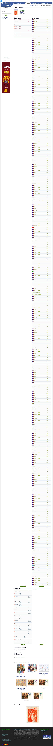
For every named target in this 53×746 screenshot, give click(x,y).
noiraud (35, 105)
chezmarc (35, 229)
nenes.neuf (35, 57)
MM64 (34, 410)
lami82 (34, 258)
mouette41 (35, 313)
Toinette (35, 267)
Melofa (16, 30)
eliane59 (35, 288)
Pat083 (35, 130)
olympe (35, 92)
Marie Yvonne (35, 235)
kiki (34, 523)
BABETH (35, 431)
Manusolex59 (35, 418)
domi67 (35, 399)
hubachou (35, 237)
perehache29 (35, 298)
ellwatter (35, 452)
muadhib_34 (35, 277)
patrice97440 (35, 492)
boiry (34, 382)
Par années (36, 5)
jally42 (34, 42)
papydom (35, 326)
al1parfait (35, 181)
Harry (34, 145)
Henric (34, 401)
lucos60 (35, 435)
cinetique (35, 370)
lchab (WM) (35, 21)
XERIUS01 (35, 225)
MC (34, 109)
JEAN (34, 141)
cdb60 (34, 290)
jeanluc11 (35, 250)
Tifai (34, 78)
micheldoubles (36, 191)
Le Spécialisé (34, 3)
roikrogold (35, 254)
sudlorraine (35, 210)
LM (34, 286)
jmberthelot (35, 166)
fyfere (34, 315)
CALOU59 (35, 334)
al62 (34, 519)
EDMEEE (35, 252)
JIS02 (34, 99)
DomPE (35, 460)
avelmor (35, 63)
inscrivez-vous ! (4, 18)
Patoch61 (35, 473)
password (3, 11)
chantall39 (35, 494)
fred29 (34, 300)
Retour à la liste (16, 9)
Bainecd (35, 357)
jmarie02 (35, 433)
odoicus (35, 223)
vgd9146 (35, 164)
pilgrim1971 (35, 424)
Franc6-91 (35, 521)
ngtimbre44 (35, 246)
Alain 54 (35, 216)
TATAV (34, 189)
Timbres (28, 3)
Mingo (16, 26)
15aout (35, 279)
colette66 (35, 338)
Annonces (43, 3)
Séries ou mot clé (48, 5)
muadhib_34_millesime (35, 294)
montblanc (35, 498)
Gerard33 (35, 86)
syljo (34, 340)
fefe (34, 80)
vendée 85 (35, 103)
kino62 (34, 485)
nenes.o (35, 31)
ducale (34, 437)
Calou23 (35, 183)
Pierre (34, 187)
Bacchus (35, 214)
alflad (34, 40)
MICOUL (35, 351)
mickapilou (35, 101)
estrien (35, 147)
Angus (34, 395)
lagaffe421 (35, 317)
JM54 (34, 206)
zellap (34, 359)
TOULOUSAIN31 (35, 107)
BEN (34, 149)
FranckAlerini (35, 195)
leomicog (35, 353)
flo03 (34, 120)
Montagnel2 (35, 44)
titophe (35, 380)
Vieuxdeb (35, 309)
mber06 (35, 265)
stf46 (34, 500)
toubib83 (35, 328)
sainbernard (35, 126)
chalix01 (35, 376)
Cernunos (35, 527)
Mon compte (48, 3)
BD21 (34, 273)
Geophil (35, 61)
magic (34, 231)
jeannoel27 (35, 349)
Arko (34, 393)
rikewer (35, 422)
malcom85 (35, 90)
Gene (34, 88)
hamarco (35, 193)
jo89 (34, 477)
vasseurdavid (35, 479)
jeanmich (35, 84)
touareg (35, 212)
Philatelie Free (7, 4)
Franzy (35, 29)
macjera (35, 450)
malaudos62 (35, 25)
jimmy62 (35, 174)
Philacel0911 (35, 525)
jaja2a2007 (35, 464)
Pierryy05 (35, 439)
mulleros (35, 202)
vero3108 (35, 275)
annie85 (35, 153)
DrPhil (34, 227)
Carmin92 (35, 496)
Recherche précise (42, 5)
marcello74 (35, 151)
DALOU (35, 412)
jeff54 (34, 336)
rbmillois (35, 458)
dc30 (34, 82)
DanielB (35, 372)
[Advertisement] (6, 40)
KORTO (35, 59)
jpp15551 (35, 248)
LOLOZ (35, 513)
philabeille (35, 155)
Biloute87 (35, 391)
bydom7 (35, 361)
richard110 (35, 454)
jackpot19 (35, 128)
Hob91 (34, 172)
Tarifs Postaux (6, 57)
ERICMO (35, 502)
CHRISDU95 (35, 307)
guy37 (34, 311)
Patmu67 (35, 256)
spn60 (34, 517)
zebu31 (35, 397)
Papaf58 (35, 111)
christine (35, 368)
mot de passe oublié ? (5, 17)
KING (34, 233)
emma (34, 67)
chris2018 (35, 403)
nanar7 (35, 113)
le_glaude (35, 71)
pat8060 (35, 374)
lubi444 (35, 50)
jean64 (35, 46)
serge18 (35, 420)
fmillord (35, 38)
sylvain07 (35, 204)
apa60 (34, 124)
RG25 (34, 504)
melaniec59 (35, 319)
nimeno (35, 462)
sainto (34, 355)
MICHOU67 (35, 143)
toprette (35, 19)
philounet (35, 483)
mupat (34, 244)
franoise (35, 378)
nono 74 (16, 19)
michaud (35, 475)
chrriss (34, 48)
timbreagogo (35, 65)
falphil (34, 185)
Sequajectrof (35, 332)
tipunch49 (35, 27)
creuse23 (35, 296)
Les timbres (32, 5)
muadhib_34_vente (35, 292)
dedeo (34, 170)
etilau (34, 416)
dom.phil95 (35, 414)
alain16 (35, 208)
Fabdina (35, 134)
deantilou (35, 389)
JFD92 (34, 441)
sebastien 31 (35, 122)
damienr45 (35, 269)
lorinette (35, 162)
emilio (34, 515)
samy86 (35, 347)
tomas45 (35, 168)
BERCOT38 (35, 481)
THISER (35, 330)
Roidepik (35, 456)
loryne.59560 (35, 506)
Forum (39, 3)
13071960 (35, 132)
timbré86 (35, 471)
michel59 (35, 69)
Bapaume (16, 28)
